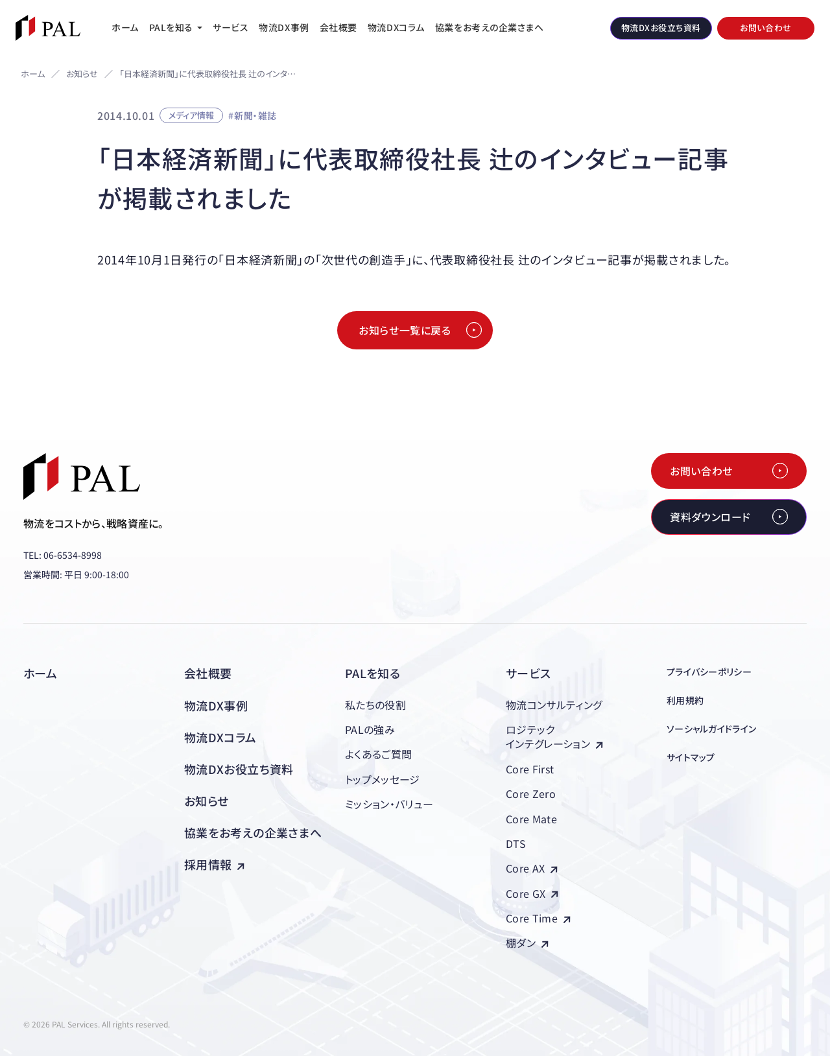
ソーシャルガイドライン (711, 728)
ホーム (33, 73)
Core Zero (531, 793)
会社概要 (207, 672)
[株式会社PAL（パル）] (48, 28)
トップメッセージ (382, 779)
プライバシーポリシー (709, 671)
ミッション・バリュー (389, 804)
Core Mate (531, 819)
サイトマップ (691, 757)
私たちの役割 (375, 704)
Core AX (532, 868)
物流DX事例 (216, 705)
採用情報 (214, 864)
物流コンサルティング (554, 704)
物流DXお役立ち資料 (239, 768)
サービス (528, 672)
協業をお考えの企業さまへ (253, 832)
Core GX (532, 893)
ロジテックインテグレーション (554, 736)
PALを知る (372, 672)
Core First (530, 769)
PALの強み (370, 729)
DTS (516, 843)
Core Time (538, 918)
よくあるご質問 (378, 754)
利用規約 (685, 700)
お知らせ (82, 74)
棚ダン (527, 942)
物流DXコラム (220, 737)
